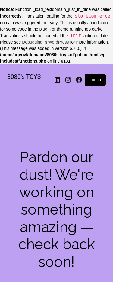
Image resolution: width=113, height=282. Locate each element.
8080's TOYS (24, 76)
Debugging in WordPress (45, 42)
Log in (95, 79)
